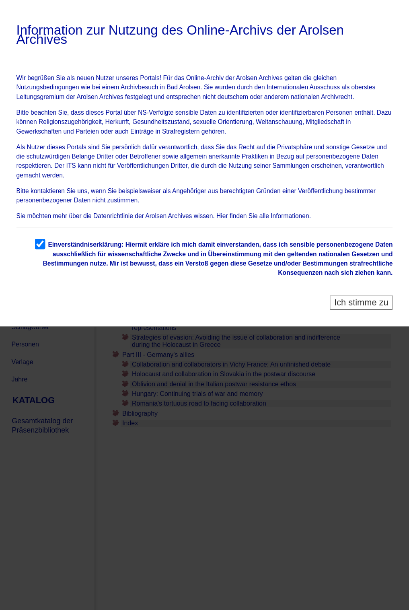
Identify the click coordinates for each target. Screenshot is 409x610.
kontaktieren (48, 191)
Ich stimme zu (361, 302)
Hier (222, 215)
